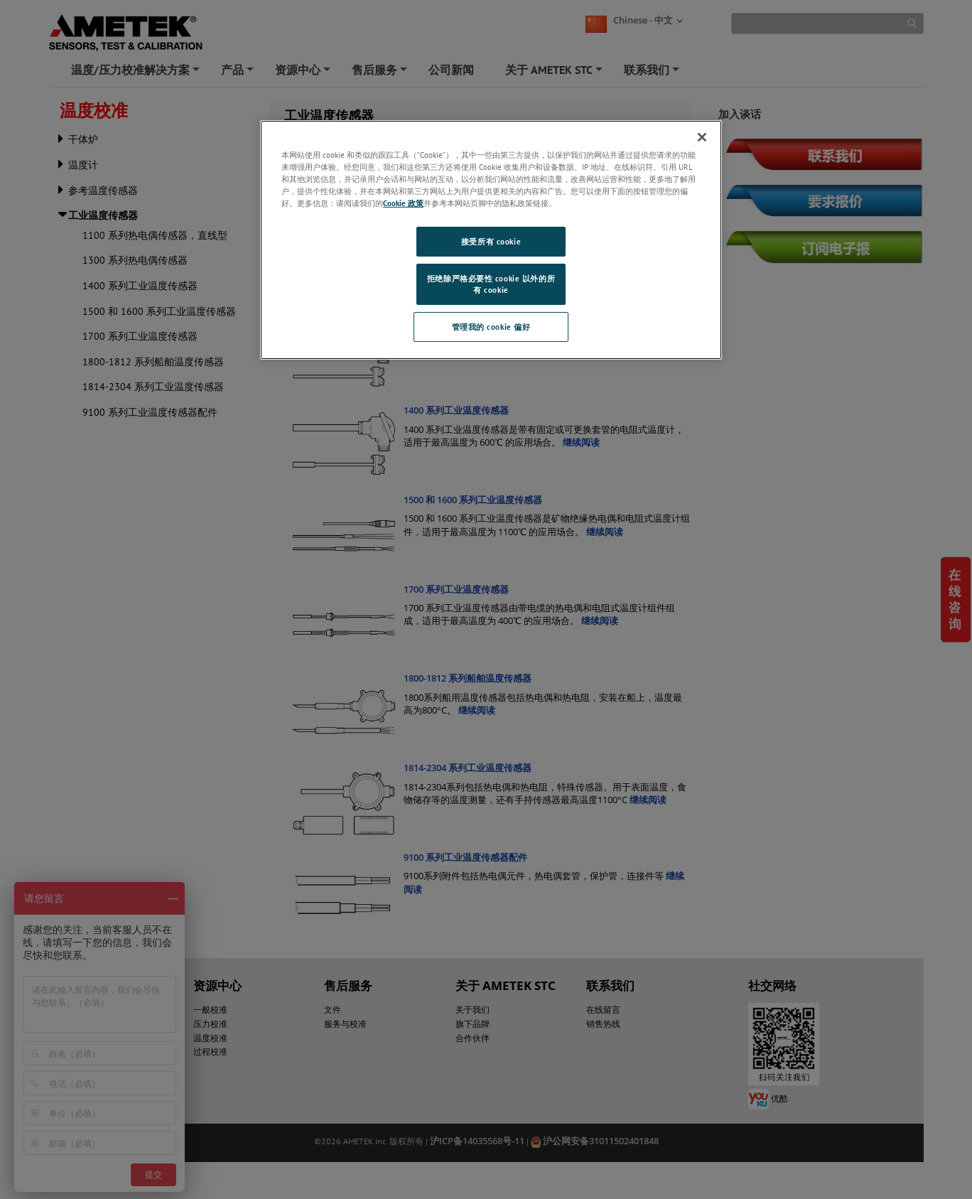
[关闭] (702, 137)
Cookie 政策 (403, 203)
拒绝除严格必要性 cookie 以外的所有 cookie (491, 284)
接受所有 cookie (491, 241)
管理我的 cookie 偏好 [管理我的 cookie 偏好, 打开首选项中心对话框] (491, 326)
